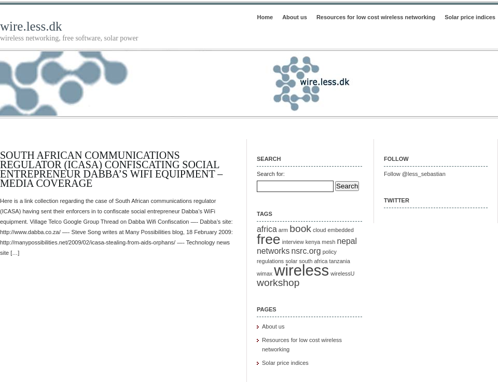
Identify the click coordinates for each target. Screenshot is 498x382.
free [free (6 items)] (269, 239)
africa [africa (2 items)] (267, 229)
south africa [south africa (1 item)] (313, 261)
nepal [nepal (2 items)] (347, 241)
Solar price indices (470, 17)
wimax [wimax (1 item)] (264, 273)
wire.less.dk (31, 26)
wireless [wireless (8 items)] (301, 270)
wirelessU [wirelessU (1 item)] (342, 273)
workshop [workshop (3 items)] (278, 282)
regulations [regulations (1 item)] (270, 261)
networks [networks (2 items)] (273, 251)
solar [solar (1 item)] (291, 261)
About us (294, 17)
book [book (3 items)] (300, 228)
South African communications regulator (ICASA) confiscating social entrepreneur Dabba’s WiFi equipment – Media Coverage (111, 169)
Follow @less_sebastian (415, 174)
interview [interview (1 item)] (293, 242)
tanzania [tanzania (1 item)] (339, 261)
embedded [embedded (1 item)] (341, 230)
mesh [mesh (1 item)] (328, 242)
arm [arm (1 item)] (283, 230)
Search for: (271, 174)
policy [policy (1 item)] (330, 252)
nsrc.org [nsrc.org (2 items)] (306, 251)
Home (265, 17)
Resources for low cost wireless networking (375, 17)
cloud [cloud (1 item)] (319, 230)
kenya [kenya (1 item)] (313, 242)
